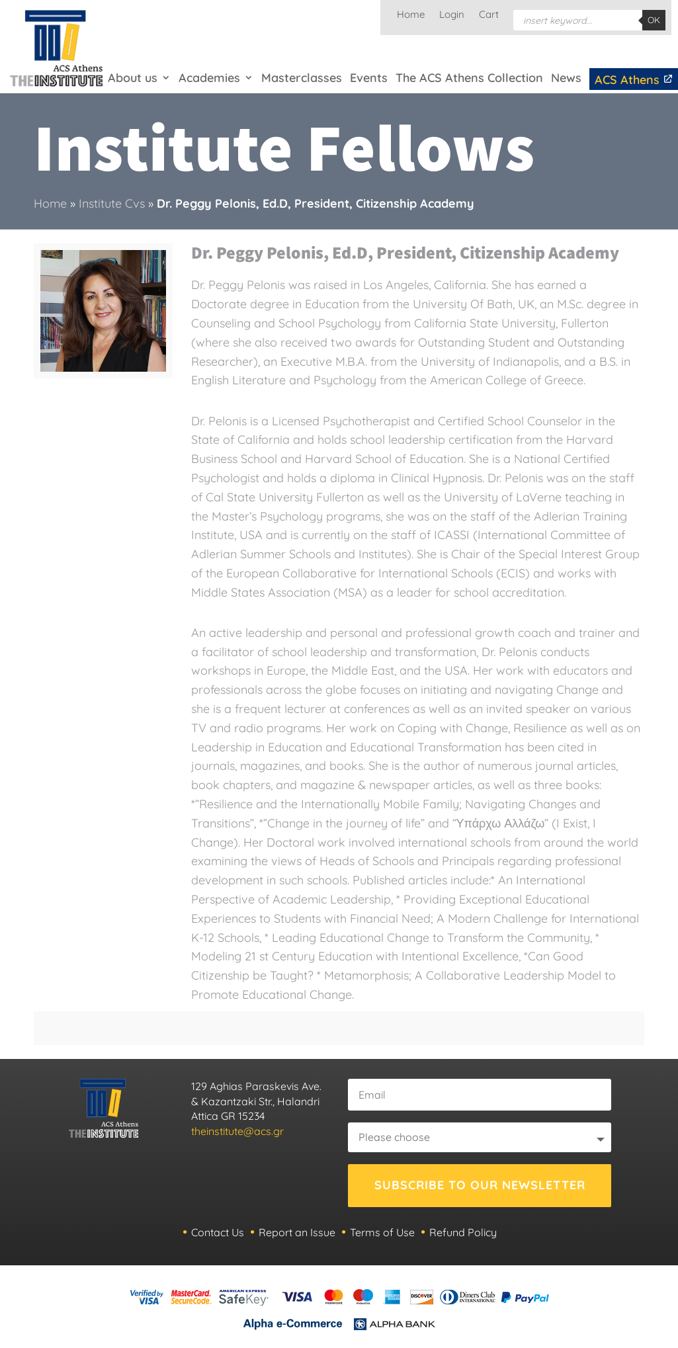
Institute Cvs (112, 203)
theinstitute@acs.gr (237, 1131)
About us (132, 77)
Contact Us (217, 1232)
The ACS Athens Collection (469, 77)
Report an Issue (297, 1232)
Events (369, 77)
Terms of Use (382, 1232)
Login (451, 15)
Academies (209, 77)
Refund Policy (463, 1232)
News (566, 77)
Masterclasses (301, 77)
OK (654, 20)
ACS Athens (634, 79)
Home (411, 15)
